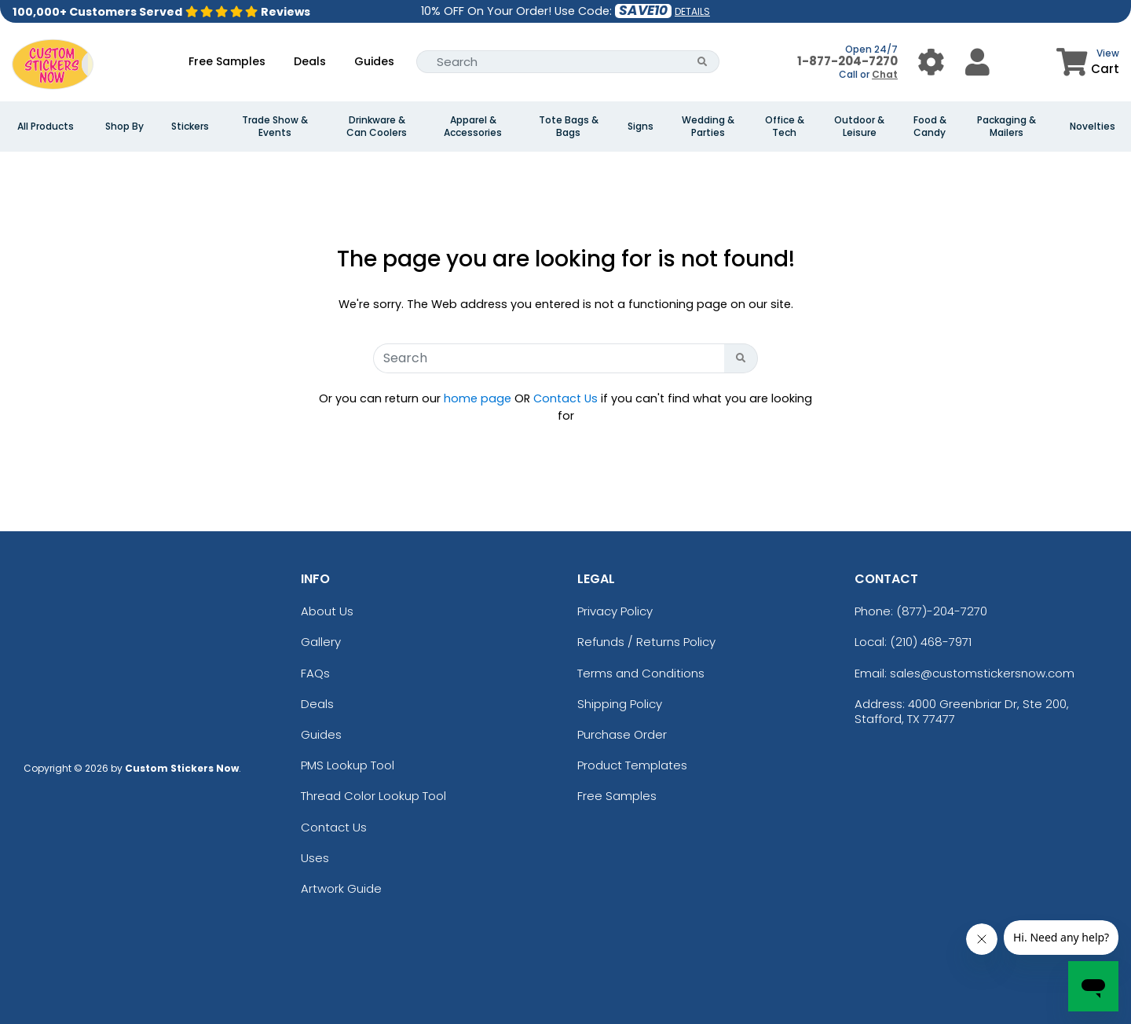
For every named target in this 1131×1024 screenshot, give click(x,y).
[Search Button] (702, 61)
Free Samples (226, 61)
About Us (327, 611)
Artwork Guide (341, 888)
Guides (374, 61)
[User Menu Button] (931, 61)
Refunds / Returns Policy (646, 641)
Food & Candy (929, 126)
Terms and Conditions (641, 673)
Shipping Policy (619, 704)
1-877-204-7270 (847, 61)
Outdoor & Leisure (859, 126)
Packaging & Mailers (1006, 126)
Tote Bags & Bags (568, 126)
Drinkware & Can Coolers (376, 126)
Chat (885, 74)
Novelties (1092, 126)
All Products (45, 126)
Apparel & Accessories (473, 126)
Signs (640, 126)
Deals (310, 61)
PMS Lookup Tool (347, 765)
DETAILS (692, 11)
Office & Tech (784, 126)
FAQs (315, 673)
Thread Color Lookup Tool (373, 795)
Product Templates (632, 765)
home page (477, 398)
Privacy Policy (615, 611)
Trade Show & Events (275, 126)
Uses (315, 858)
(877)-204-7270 (941, 611)
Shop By (124, 126)
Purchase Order (622, 734)
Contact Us (565, 398)
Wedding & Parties (708, 126)
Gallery (321, 641)
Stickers (190, 126)
